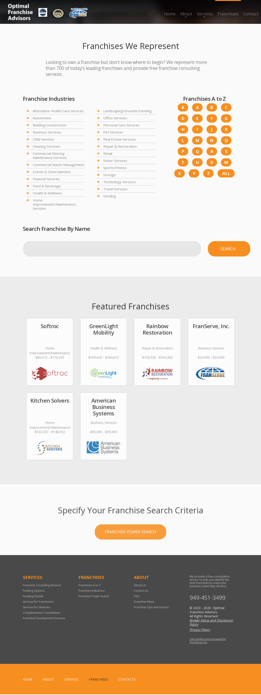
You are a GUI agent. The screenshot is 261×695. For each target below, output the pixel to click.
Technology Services (119, 182)
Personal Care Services (121, 125)
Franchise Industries (91, 591)
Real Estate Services (119, 139)
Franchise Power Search (94, 597)
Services (205, 13)
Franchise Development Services (44, 619)
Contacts (127, 680)
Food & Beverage (47, 186)
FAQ (136, 597)
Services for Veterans (36, 608)
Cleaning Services (46, 146)
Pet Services (113, 132)
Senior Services (115, 160)
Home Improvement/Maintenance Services (54, 204)
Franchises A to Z (90, 586)
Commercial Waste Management (58, 164)
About (186, 13)
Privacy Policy (200, 630)
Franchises (228, 13)
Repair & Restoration (120, 146)
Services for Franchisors (38, 602)
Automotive (42, 118)
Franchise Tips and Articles (151, 608)
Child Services (43, 139)
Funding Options (33, 591)
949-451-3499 (207, 598)
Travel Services (115, 189)
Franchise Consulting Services (42, 586)
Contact (251, 13)
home (28, 680)
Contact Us (141, 591)
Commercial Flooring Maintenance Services (50, 155)
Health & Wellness (47, 193)
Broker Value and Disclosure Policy (211, 623)
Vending (109, 196)
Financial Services (46, 179)
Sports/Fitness (115, 167)
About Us (140, 586)
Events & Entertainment (52, 171)
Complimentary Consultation (41, 613)
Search (228, 248)
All (226, 173)
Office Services (115, 118)
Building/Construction (49, 125)
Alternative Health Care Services (58, 111)
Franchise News (144, 602)
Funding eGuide (33, 597)
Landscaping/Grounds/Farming (127, 111)
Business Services (47, 132)
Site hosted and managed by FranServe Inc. (208, 641)
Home (170, 13)
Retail (107, 153)
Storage (109, 174)
